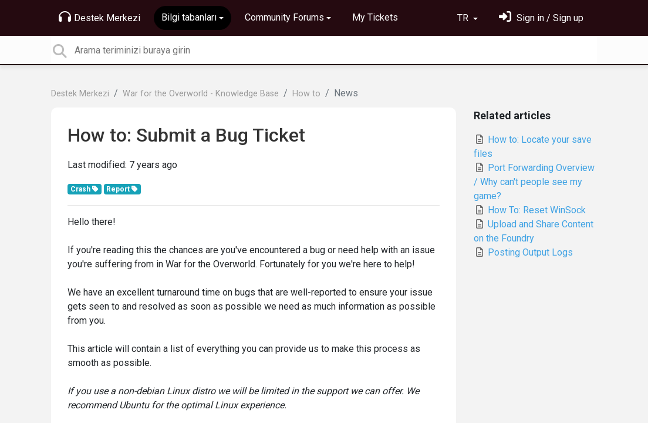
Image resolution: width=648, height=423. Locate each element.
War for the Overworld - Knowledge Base (201, 94)
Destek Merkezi (99, 17)
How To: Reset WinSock (530, 210)
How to (306, 94)
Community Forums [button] (284, 17)
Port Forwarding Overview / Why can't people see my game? (534, 182)
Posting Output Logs (523, 252)
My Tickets (375, 17)
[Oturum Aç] (541, 18)
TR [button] (464, 18)
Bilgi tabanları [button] (189, 17)
